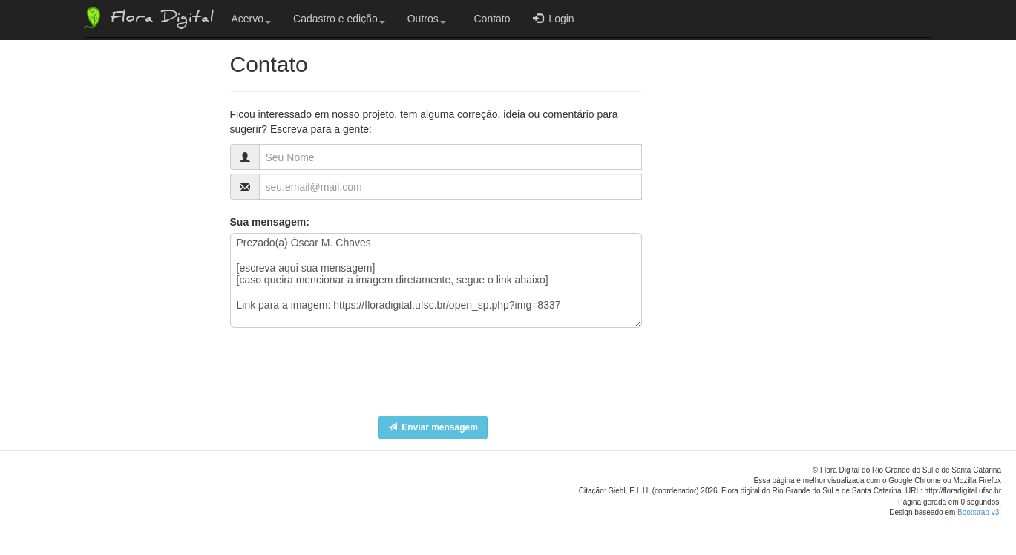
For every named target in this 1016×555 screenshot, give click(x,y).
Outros (426, 18)
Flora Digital (147, 18)
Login (553, 18)
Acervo (252, 18)
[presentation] (343, 383)
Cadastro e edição (339, 18)
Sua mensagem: (269, 222)
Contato (489, 18)
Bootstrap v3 (978, 512)
